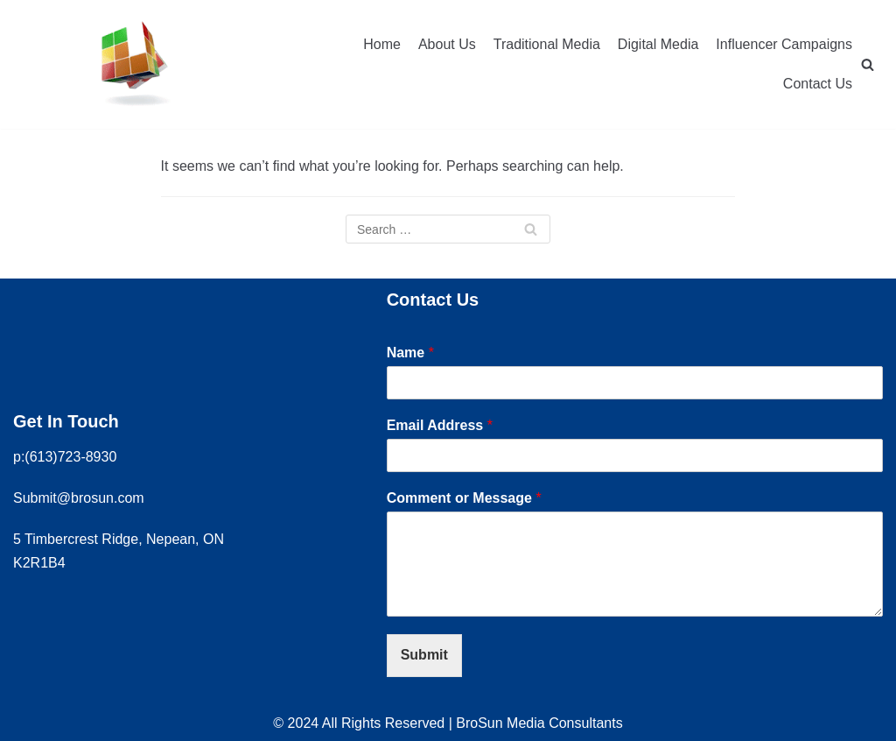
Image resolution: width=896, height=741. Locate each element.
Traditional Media (547, 44)
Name (410, 352)
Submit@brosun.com (78, 497)
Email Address (440, 425)
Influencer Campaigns (784, 44)
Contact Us (817, 83)
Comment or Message (464, 497)
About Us (447, 44)
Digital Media (658, 44)
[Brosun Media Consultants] (133, 64)
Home (382, 44)
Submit (424, 654)
